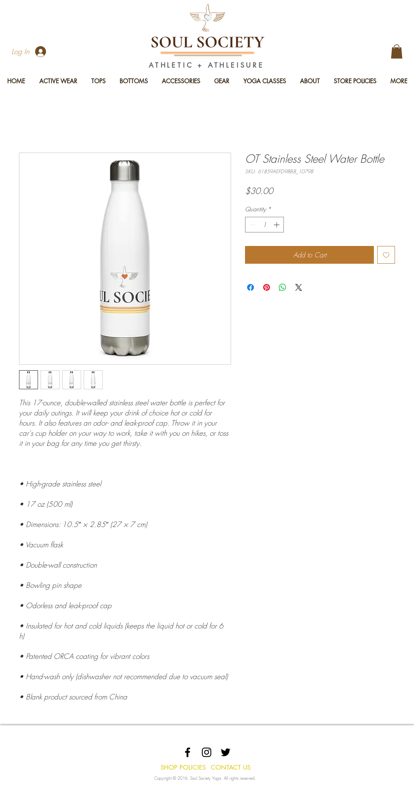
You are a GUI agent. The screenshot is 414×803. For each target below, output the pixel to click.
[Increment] (277, 224)
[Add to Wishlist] (386, 255)
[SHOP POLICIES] (183, 767)
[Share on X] (299, 287)
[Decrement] (251, 224)
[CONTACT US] (230, 767)
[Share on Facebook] (250, 287)
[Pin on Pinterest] (266, 287)
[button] (397, 51)
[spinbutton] (264, 224)
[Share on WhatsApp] (283, 287)
